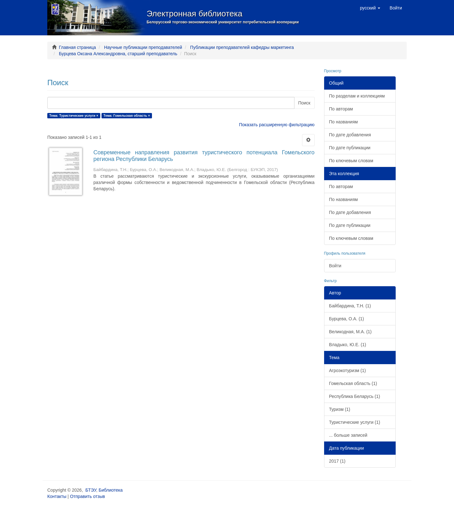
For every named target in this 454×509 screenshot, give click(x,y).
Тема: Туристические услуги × (73, 115)
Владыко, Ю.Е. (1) (347, 344)
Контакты (56, 496)
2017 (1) (337, 461)
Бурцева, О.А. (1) (346, 318)
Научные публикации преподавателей (143, 47)
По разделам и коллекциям (357, 95)
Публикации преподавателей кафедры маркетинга (242, 47)
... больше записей (348, 435)
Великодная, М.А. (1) (350, 331)
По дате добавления (350, 134)
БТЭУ (90, 490)
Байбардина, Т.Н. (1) (350, 305)
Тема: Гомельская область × (126, 115)
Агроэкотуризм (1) (347, 370)
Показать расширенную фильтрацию (276, 124)
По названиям (343, 121)
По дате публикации (349, 147)
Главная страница (77, 47)
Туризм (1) (339, 409)
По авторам (341, 108)
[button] (370, 8)
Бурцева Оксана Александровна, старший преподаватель (118, 53)
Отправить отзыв (87, 496)
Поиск (304, 102)
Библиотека (111, 490)
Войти (335, 265)
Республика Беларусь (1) (354, 396)
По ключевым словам (351, 160)
